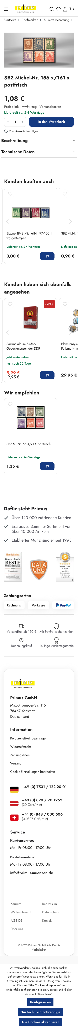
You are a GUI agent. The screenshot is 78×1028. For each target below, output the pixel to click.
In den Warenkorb (51, 121)
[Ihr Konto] (65, 9)
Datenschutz (50, 912)
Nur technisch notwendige (40, 1012)
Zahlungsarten (20, 755)
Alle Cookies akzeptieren (40, 1022)
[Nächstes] (71, 221)
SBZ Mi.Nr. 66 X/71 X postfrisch (28, 444)
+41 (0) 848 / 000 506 (42, 814)
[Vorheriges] (7, 221)
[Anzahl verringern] (7, 122)
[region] (39, 50)
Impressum (49, 903)
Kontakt (47, 920)
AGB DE (16, 920)
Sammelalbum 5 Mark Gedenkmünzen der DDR (23, 346)
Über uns (17, 928)
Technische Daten (18, 152)
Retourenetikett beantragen (28, 738)
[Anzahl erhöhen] (22, 122)
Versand (15, 763)
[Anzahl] (15, 122)
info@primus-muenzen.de (31, 873)
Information (21, 729)
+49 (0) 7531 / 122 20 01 (44, 787)
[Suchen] (51, 9)
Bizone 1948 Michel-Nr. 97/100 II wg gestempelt (29, 235)
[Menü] (7, 9)
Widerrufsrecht (20, 746)
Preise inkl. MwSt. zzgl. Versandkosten (32, 106)
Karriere (16, 903)
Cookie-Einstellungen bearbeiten (32, 771)
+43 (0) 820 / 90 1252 (42, 800)
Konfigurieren (40, 1002)
